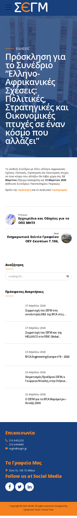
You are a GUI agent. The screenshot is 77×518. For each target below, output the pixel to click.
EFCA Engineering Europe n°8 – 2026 (47, 357)
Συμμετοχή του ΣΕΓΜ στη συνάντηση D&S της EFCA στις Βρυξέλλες (44, 312)
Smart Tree (48, 509)
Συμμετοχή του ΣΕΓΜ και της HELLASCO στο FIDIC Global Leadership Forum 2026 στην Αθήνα (47, 335)
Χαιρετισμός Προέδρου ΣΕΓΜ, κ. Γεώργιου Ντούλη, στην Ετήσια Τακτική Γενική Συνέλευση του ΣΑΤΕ (45, 379)
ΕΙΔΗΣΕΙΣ (22, 49)
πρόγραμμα (59, 189)
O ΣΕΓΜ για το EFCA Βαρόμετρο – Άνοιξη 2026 (46, 401)
